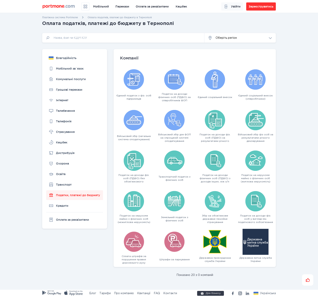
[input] (123, 38)
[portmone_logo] (59, 6)
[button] (240, 38)
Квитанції (143, 293)
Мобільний (101, 6)
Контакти (170, 293)
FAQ (157, 293)
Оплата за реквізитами (152, 6)
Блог (92, 293)
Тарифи (105, 293)
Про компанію (124, 293)
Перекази (122, 6)
